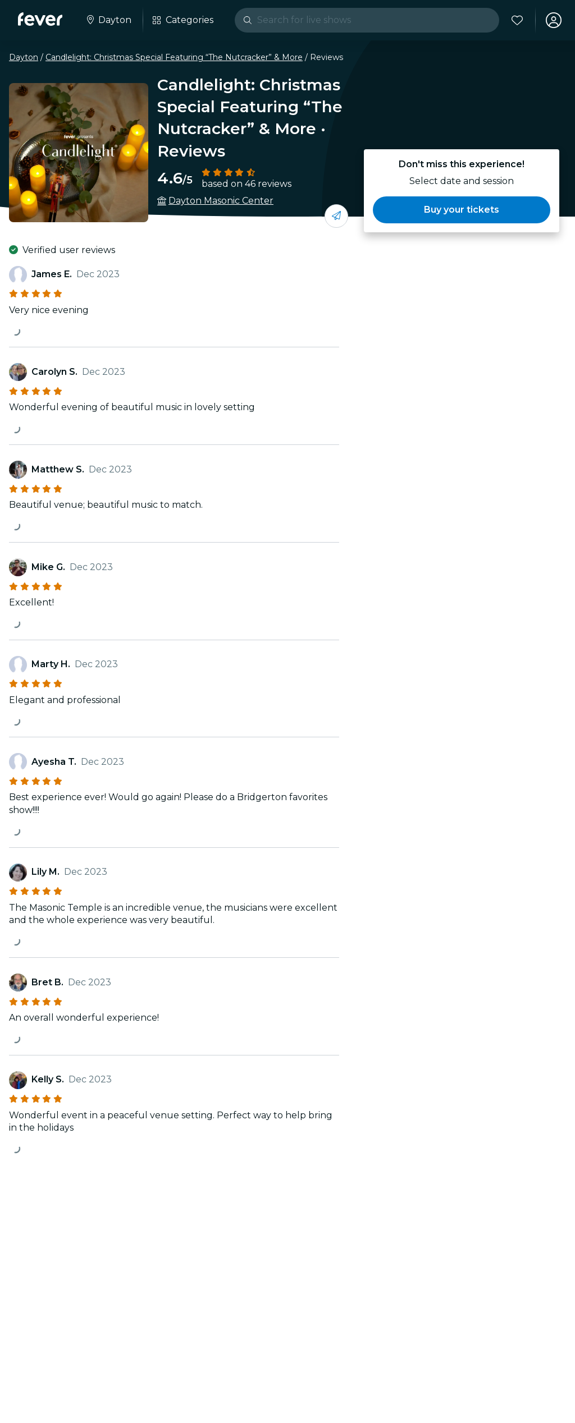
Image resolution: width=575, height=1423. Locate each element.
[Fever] (40, 19)
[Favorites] (517, 20)
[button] (461, 209)
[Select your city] (108, 20)
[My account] (554, 20)
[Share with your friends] (336, 216)
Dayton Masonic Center (220, 200)
